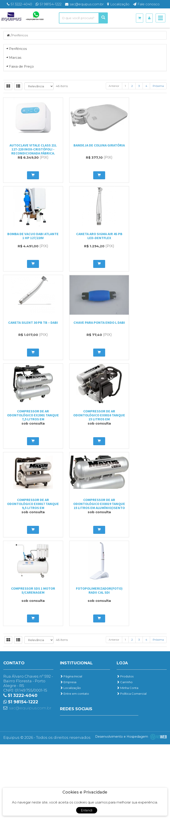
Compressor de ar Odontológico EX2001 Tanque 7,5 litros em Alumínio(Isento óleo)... (28, 580)
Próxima (158, 337)
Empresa (68, 757)
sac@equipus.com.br (30, 782)
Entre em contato (74, 768)
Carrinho (125, 757)
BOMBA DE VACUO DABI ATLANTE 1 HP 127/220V (142, 399)
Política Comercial (132, 768)
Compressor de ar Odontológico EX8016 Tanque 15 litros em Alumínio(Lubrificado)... (85, 580)
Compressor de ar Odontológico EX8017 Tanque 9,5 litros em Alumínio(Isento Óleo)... (141, 580)
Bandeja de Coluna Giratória (85, 399)
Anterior (114, 337)
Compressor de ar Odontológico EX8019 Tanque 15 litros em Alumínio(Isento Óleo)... (28, 669)
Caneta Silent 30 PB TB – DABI (85, 488)
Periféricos (20, 35)
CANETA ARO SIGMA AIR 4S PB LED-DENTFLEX (28, 488)
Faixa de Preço (21, 244)
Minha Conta (127, 762)
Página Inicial (71, 751)
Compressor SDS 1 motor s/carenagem (85, 665)
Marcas (15, 146)
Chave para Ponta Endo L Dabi (141, 488)
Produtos (125, 751)
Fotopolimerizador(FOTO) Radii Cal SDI (141, 665)
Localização (70, 762)
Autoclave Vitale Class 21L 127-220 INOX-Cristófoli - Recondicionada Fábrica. (28, 401)
